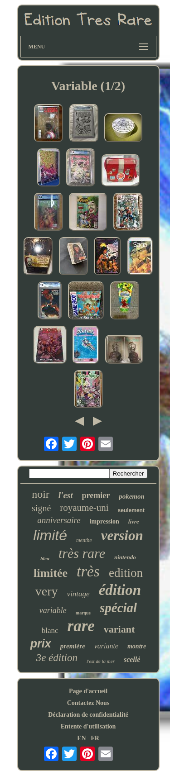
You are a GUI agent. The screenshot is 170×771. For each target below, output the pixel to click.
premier (96, 495)
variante (106, 646)
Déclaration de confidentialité (88, 714)
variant (119, 629)
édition (120, 590)
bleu (44, 558)
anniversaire (58, 520)
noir (40, 494)
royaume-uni (84, 507)
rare (81, 626)
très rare (81, 553)
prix (40, 643)
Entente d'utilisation (88, 726)
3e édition (57, 657)
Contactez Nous (88, 703)
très (88, 571)
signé (41, 508)
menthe (84, 540)
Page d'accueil (88, 691)
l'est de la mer (101, 661)
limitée (51, 573)
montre (136, 646)
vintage (78, 594)
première (72, 646)
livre (133, 521)
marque (83, 612)
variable (53, 610)
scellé (132, 659)
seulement (131, 510)
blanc (50, 630)
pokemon (132, 496)
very (46, 591)
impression (104, 521)
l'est (65, 495)
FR (95, 738)
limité (50, 535)
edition (126, 573)
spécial (118, 607)
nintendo (125, 557)
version (122, 535)
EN (81, 738)
